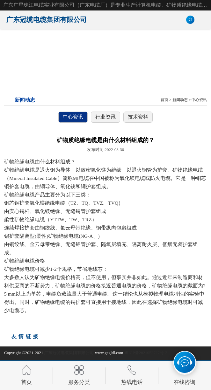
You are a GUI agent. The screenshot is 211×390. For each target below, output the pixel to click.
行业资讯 (105, 117)
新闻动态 (180, 100)
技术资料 (138, 117)
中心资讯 (199, 100)
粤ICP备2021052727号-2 (145, 352)
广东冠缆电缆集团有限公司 (69, 352)
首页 (164, 100)
